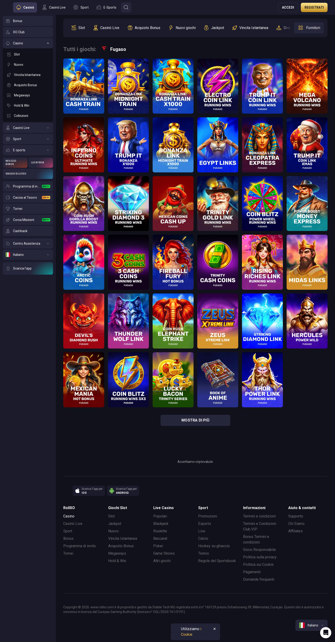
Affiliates (295, 531)
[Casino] (28, 43)
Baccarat (160, 538)
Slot (111, 516)
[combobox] (311, 625)
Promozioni (207, 516)
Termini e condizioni (259, 516)
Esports (204, 523)
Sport (67, 531)
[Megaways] (28, 95)
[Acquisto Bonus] (28, 85)
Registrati (314, 7)
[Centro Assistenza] (28, 243)
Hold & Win (117, 561)
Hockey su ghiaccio (214, 546)
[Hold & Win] (28, 105)
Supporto (295, 516)
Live (201, 531)
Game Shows (164, 553)
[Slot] (28, 54)
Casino (68, 516)
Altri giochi (162, 561)
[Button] (126, 7)
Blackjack (160, 523)
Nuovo (113, 531)
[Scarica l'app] (28, 268)
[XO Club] (28, 32)
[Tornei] (28, 209)
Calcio (203, 538)
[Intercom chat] (325, 632)
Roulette (160, 531)
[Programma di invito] (28, 186)
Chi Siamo (296, 523)
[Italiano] (28, 255)
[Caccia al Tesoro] (28, 197)
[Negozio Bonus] (15, 163)
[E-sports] (28, 150)
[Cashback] (28, 231)
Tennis (203, 553)
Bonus (68, 538)
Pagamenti (252, 572)
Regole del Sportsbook (217, 561)
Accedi (288, 7)
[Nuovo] (28, 64)
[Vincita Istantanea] (28, 75)
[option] (78, 27)
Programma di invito (79, 546)
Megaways (117, 553)
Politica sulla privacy (260, 557)
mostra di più (195, 420)
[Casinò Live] (28, 128)
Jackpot (114, 523)
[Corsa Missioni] (28, 220)
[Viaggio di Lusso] (28, 174)
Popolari (160, 516)
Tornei (68, 553)
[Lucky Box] (40, 163)
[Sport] (28, 139)
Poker (158, 546)
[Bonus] (28, 21)
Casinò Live (72, 523)
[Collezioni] (28, 116)
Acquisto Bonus (121, 546)
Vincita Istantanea (122, 538)
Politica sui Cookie (258, 564)
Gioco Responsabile (259, 549)
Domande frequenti (258, 579)
